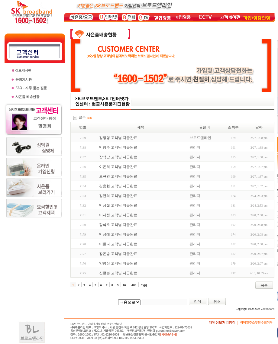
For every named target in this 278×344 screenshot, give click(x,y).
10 (124, 285)
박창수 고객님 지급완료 (118, 147)
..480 (133, 285)
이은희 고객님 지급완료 (118, 167)
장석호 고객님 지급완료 (118, 225)
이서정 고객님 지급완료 (118, 215)
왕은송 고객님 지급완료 (118, 254)
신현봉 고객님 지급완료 (118, 273)
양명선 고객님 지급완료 (118, 263)
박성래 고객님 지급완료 (118, 234)
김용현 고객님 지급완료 (118, 186)
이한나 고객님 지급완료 (118, 244)
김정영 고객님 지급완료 (118, 138)
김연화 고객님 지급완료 (118, 196)
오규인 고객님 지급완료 (118, 176)
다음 (144, 285)
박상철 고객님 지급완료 (118, 205)
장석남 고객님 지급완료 (118, 157)
